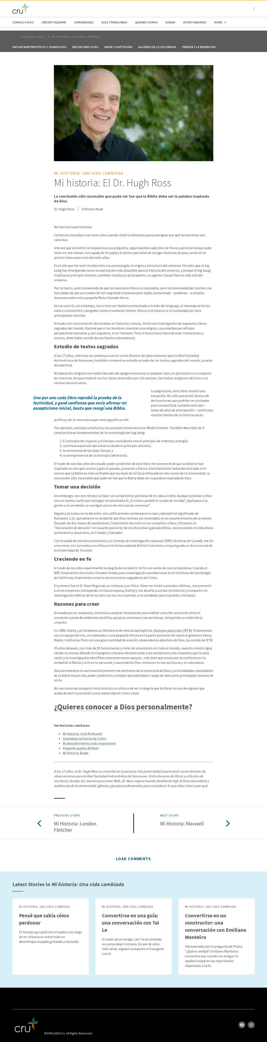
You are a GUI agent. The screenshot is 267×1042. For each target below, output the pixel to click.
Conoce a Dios (23, 22)
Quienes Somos (146, 22)
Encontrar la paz (85, 47)
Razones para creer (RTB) (173, 630)
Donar (170, 22)
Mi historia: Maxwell (182, 824)
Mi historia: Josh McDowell (82, 733)
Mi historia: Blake (75, 753)
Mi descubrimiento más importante (89, 743)
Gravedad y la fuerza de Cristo (84, 738)
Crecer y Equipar (53, 22)
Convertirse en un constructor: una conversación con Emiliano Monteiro (215, 926)
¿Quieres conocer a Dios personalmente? (123, 706)
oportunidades (195, 22)
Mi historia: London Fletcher (75, 827)
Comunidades (84, 22)
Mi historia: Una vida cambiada (76, 37)
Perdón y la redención (198, 47)
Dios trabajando (114, 22)
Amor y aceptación (118, 47)
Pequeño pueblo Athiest (81, 748)
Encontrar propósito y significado (39, 47)
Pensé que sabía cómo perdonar (44, 919)
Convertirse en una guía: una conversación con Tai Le (130, 922)
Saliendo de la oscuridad (157, 47)
